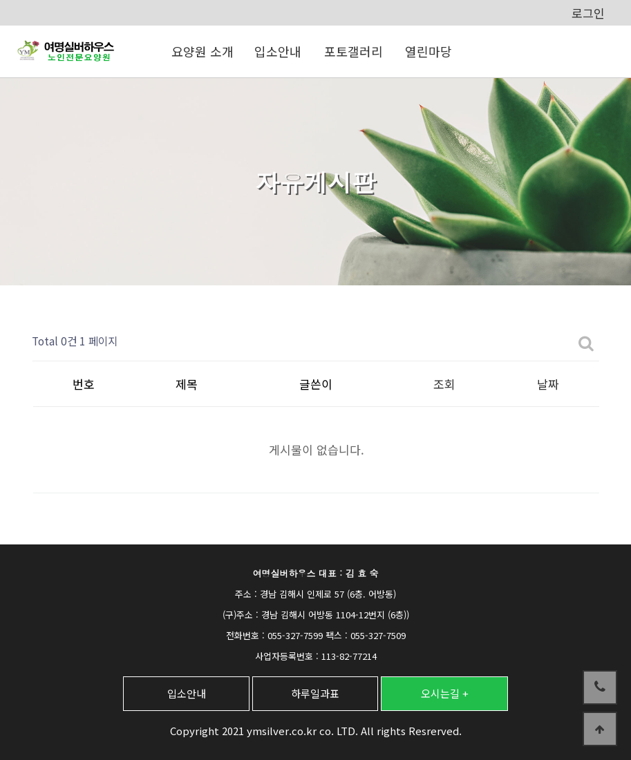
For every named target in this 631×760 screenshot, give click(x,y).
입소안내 (277, 51)
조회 (444, 383)
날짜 (548, 383)
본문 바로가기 (0, 0)
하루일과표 (316, 693)
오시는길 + (445, 693)
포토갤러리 (353, 51)
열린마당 (428, 51)
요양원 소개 (202, 51)
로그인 (588, 12)
